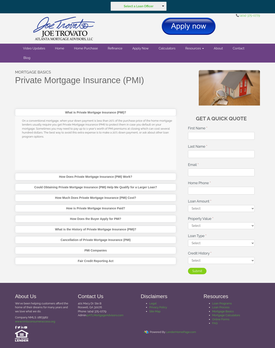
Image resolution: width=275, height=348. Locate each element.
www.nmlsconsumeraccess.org (35, 321)
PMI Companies (95, 250)
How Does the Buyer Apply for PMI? (95, 219)
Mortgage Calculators (226, 315)
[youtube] (25, 327)
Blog (26, 58)
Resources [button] (194, 48)
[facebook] (16, 327)
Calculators (167, 48)
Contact (238, 48)
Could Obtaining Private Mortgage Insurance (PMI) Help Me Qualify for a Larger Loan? (95, 187)
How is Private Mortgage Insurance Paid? (95, 208)
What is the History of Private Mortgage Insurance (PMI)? (95, 229)
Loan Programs (222, 303)
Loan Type (197, 236)
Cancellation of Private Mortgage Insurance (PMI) (96, 240)
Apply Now (140, 48)
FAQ (215, 323)
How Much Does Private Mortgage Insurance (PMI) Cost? (95, 197)
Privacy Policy (158, 307)
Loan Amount (199, 201)
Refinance (115, 48)
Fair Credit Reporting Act (95, 261)
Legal (153, 303)
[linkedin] (22, 327)
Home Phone (199, 183)
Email (193, 165)
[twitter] (18, 327)
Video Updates (34, 48)
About (218, 48)
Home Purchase (86, 48)
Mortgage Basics (223, 311)
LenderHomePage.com (181, 332)
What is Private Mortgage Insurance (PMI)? (95, 112)
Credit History (199, 253)
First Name (197, 128)
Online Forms (220, 319)
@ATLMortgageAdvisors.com (105, 315)
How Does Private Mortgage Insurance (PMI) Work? (95, 176)
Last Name (197, 146)
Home (59, 48)
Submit (197, 271)
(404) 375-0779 (250, 15)
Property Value (200, 219)
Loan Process (221, 307)
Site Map (154, 311)
